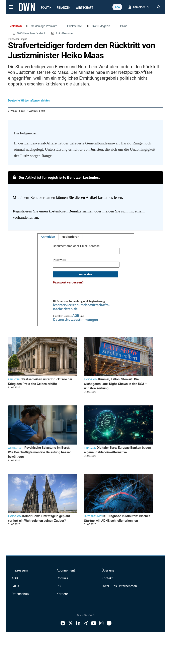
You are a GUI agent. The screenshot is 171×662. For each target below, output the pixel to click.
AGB (75, 315)
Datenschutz (20, 594)
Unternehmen (93, 516)
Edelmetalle (74, 26)
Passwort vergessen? (68, 282)
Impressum (20, 570)
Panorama (91, 379)
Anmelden (48, 236)
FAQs (15, 586)
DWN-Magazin (101, 26)
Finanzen (63, 7)
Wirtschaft (84, 7)
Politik (46, 7)
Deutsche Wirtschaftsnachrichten (29, 100)
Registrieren (70, 236)
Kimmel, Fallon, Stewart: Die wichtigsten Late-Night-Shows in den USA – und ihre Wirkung (115, 383)
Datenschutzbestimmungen (75, 319)
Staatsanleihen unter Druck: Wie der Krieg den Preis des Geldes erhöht (40, 381)
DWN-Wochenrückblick (31, 33)
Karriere (62, 594)
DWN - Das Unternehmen (119, 586)
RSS (60, 586)
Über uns (108, 570)
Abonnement (66, 570)
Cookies (62, 578)
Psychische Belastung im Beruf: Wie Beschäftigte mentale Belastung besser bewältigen (39, 452)
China (123, 26)
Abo (117, 7)
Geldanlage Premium (44, 26)
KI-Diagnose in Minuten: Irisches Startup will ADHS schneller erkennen (117, 518)
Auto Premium (65, 33)
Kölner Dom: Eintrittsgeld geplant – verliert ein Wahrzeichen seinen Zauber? (40, 518)
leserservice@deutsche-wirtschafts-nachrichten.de (81, 307)
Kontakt (107, 578)
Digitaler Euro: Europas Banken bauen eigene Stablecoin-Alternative (117, 450)
